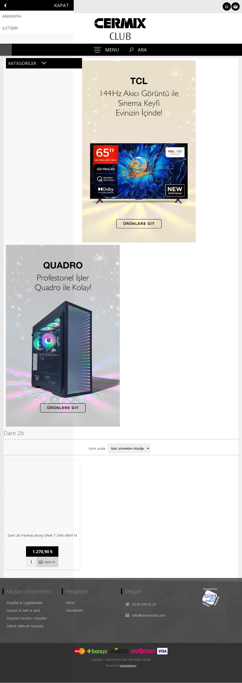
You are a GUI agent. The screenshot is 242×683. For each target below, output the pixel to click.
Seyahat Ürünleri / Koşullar (27, 618)
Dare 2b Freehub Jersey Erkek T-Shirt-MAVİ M (42, 535)
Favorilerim (74, 610)
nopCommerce (128, 665)
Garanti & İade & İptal (23, 610)
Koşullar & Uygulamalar (25, 603)
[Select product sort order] (129, 448)
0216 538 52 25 (144, 604)
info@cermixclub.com (148, 615)
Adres (70, 603)
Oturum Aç (227, 6)
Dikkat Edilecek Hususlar (25, 626)
